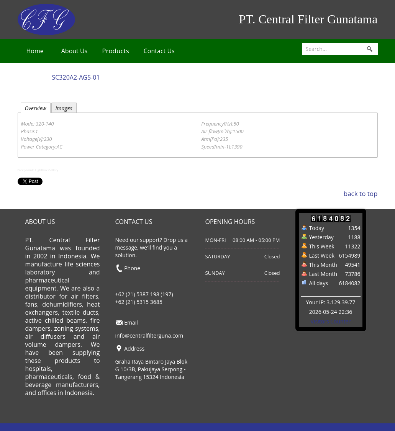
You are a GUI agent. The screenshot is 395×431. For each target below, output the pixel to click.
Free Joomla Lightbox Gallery (38, 170)
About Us (74, 51)
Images (64, 108)
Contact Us (159, 51)
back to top (361, 193)
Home (35, 51)
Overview (35, 108)
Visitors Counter (331, 321)
